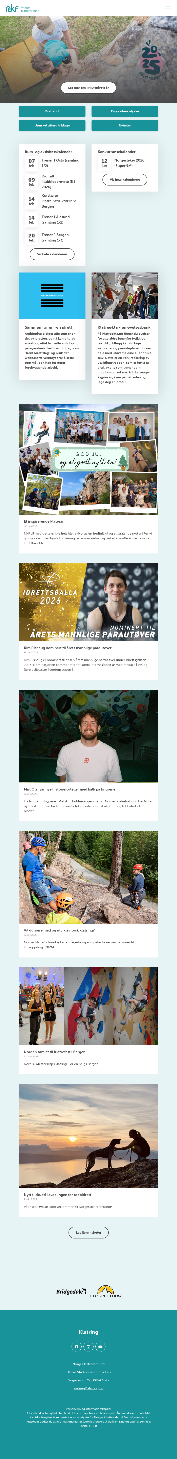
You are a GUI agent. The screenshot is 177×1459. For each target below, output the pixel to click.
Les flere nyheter (88, 1232)
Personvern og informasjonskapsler (88, 1409)
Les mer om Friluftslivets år (88, 88)
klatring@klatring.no (88, 1388)
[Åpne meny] (169, 8)
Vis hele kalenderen (52, 254)
